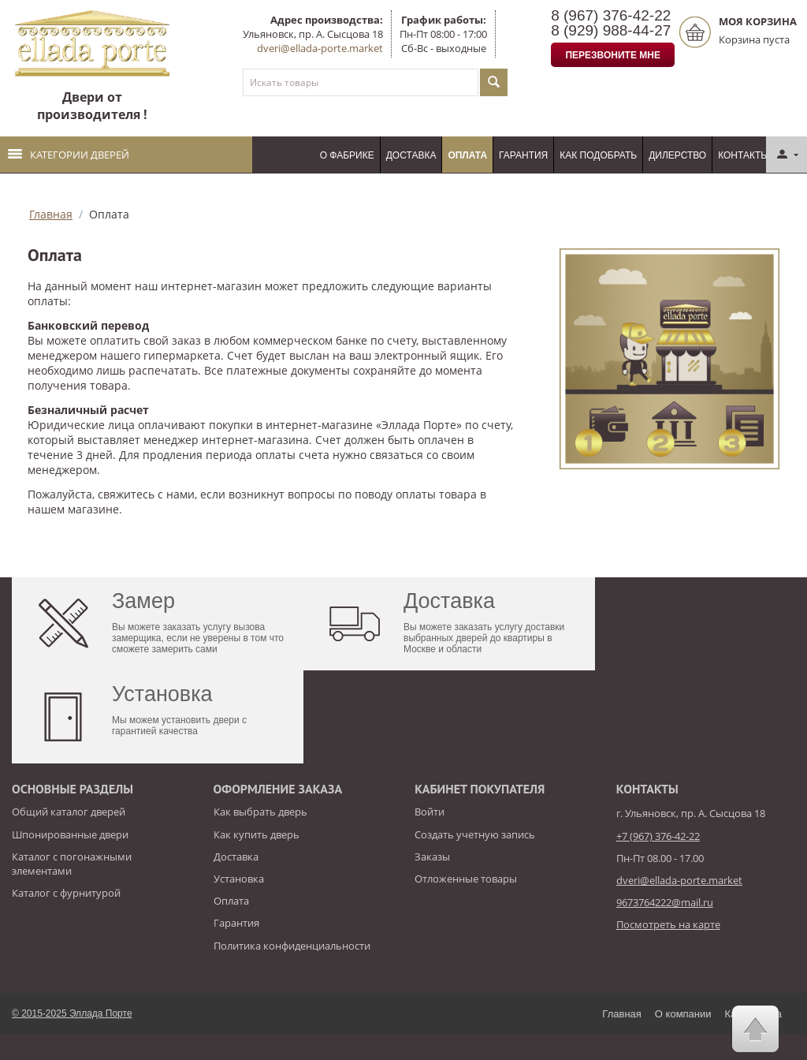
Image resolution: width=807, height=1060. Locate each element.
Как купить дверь (256, 834)
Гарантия (523, 155)
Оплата (467, 155)
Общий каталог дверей (68, 811)
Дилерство (677, 155)
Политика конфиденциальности (292, 946)
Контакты (743, 155)
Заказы (432, 856)
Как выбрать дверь (260, 811)
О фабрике (347, 155)
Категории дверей (68, 154)
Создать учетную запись (475, 834)
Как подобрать (598, 155)
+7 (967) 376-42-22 (658, 836)
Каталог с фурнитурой (66, 893)
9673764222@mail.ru (664, 902)
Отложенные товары (466, 879)
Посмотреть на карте (668, 924)
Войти (429, 811)
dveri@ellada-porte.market (320, 48)
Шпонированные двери (70, 834)
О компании (683, 1014)
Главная (51, 214)
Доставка (411, 155)
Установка (239, 879)
